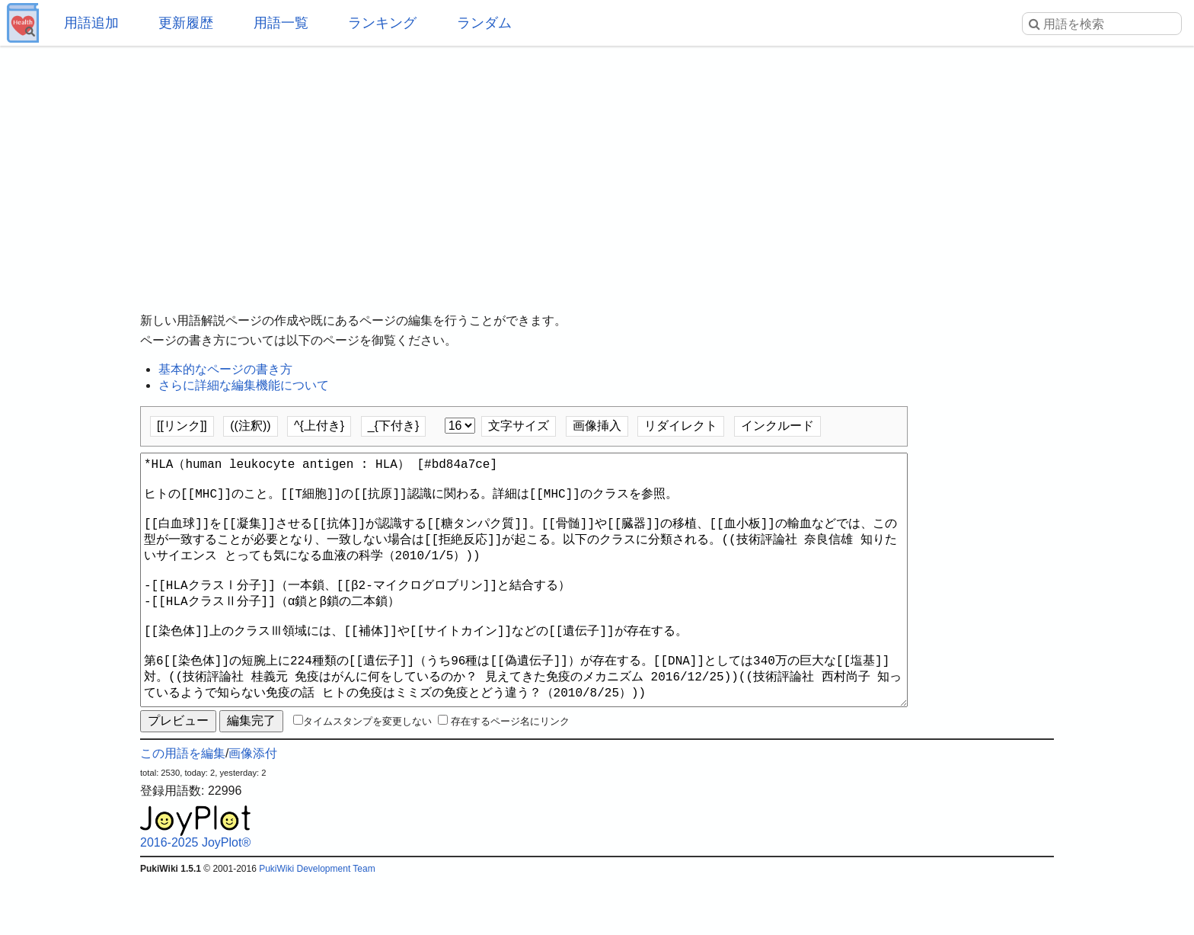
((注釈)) (250, 425)
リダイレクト (680, 425)
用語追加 (91, 22)
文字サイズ (518, 425)
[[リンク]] (182, 425)
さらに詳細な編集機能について (243, 385)
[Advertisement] (597, 167)
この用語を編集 (182, 808)
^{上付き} (319, 425)
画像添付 (252, 808)
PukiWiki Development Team (317, 923)
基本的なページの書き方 (225, 369)
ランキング (382, 22)
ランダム (484, 22)
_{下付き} (394, 425)
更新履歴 (185, 22)
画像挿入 (597, 425)
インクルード (777, 425)
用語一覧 (281, 22)
